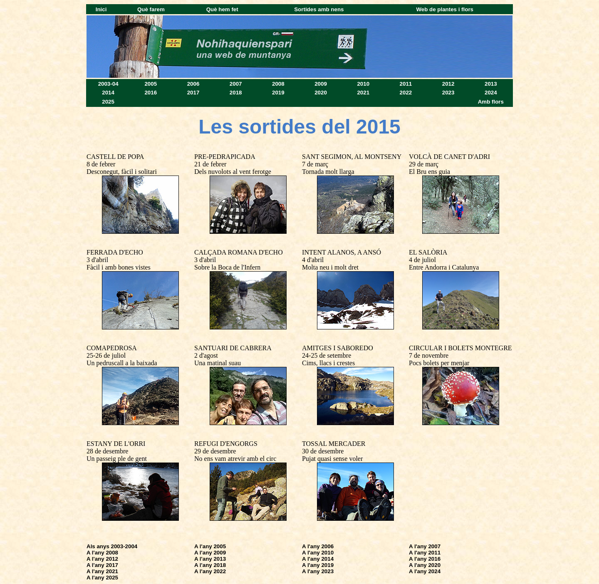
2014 (108, 92)
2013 (491, 84)
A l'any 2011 (425, 552)
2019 (278, 92)
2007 (236, 84)
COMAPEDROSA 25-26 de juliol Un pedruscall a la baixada (122, 355)
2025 (108, 102)
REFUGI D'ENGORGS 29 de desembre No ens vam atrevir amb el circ (235, 451)
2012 (448, 84)
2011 (406, 84)
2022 (406, 92)
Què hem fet (222, 9)
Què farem (151, 9)
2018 (236, 92)
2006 (193, 84)
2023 (448, 92)
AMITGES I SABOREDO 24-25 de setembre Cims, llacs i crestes (337, 355)
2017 (193, 92)
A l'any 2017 (102, 565)
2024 (491, 92)
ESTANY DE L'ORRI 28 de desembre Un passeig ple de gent (117, 451)
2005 (150, 84)
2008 (278, 84)
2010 (363, 84)
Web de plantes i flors (445, 9)
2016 (150, 92)
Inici (101, 9)
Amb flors (491, 102)
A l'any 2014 (318, 559)
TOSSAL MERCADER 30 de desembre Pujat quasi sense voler (333, 451)
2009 (320, 84)
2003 (104, 84)
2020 (320, 92)
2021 (363, 92)
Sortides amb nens (319, 9)
